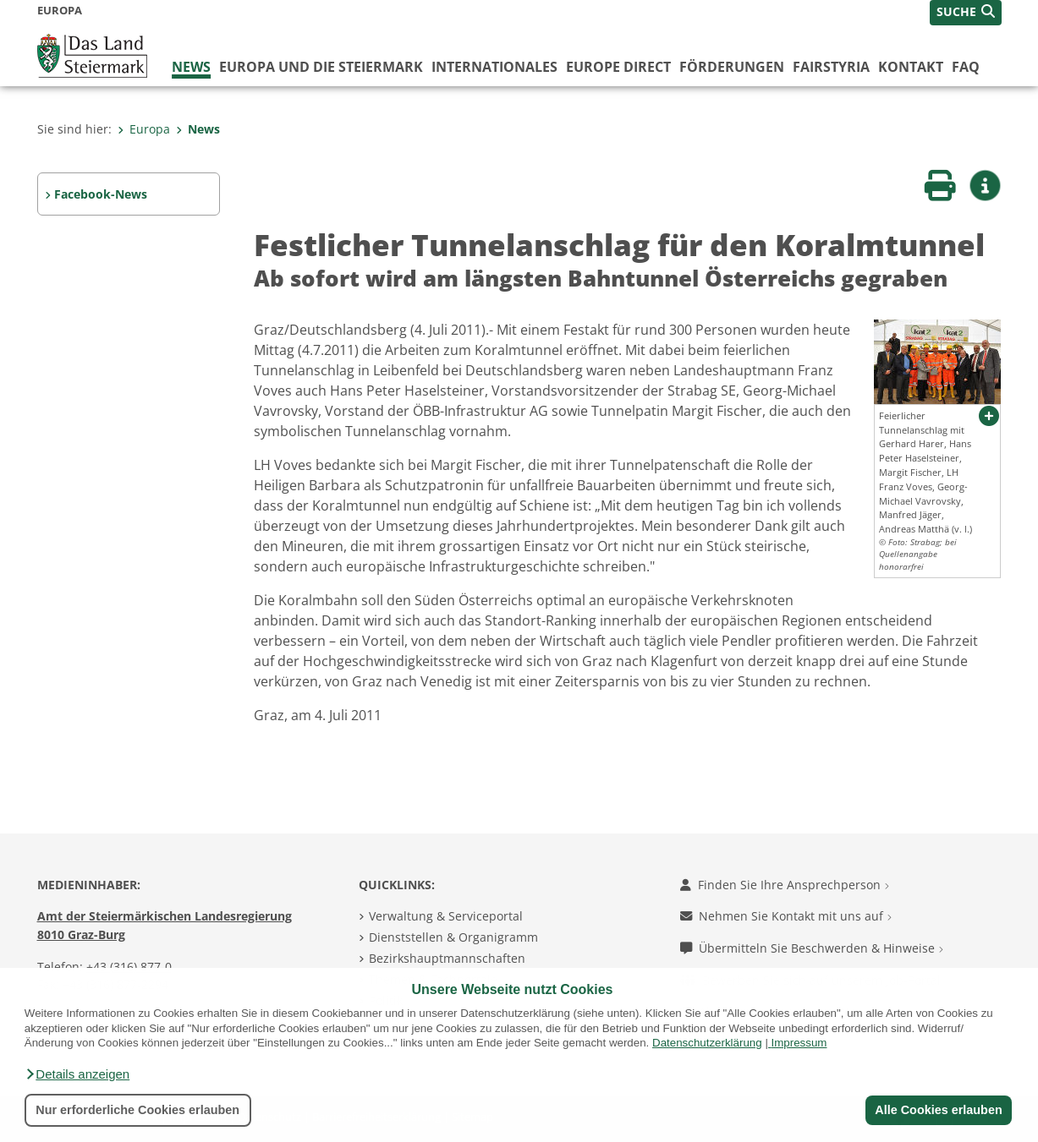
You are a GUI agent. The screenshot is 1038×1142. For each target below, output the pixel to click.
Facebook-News (100, 194)
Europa (144, 129)
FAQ (966, 66)
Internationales (494, 66)
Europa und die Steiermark (321, 66)
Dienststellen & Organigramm (453, 937)
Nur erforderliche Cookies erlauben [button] (137, 1110)
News (191, 66)
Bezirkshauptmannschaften (447, 958)
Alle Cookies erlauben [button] (938, 1110)
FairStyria (831, 66)
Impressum (799, 1042)
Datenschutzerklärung (707, 1042)
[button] (77, 1074)
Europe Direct (618, 66)
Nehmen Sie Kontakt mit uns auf (786, 916)
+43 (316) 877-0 (129, 967)
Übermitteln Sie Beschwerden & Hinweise (811, 948)
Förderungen (731, 66)
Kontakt (910, 66)
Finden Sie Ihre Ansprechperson (784, 885)
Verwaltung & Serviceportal (446, 916)
